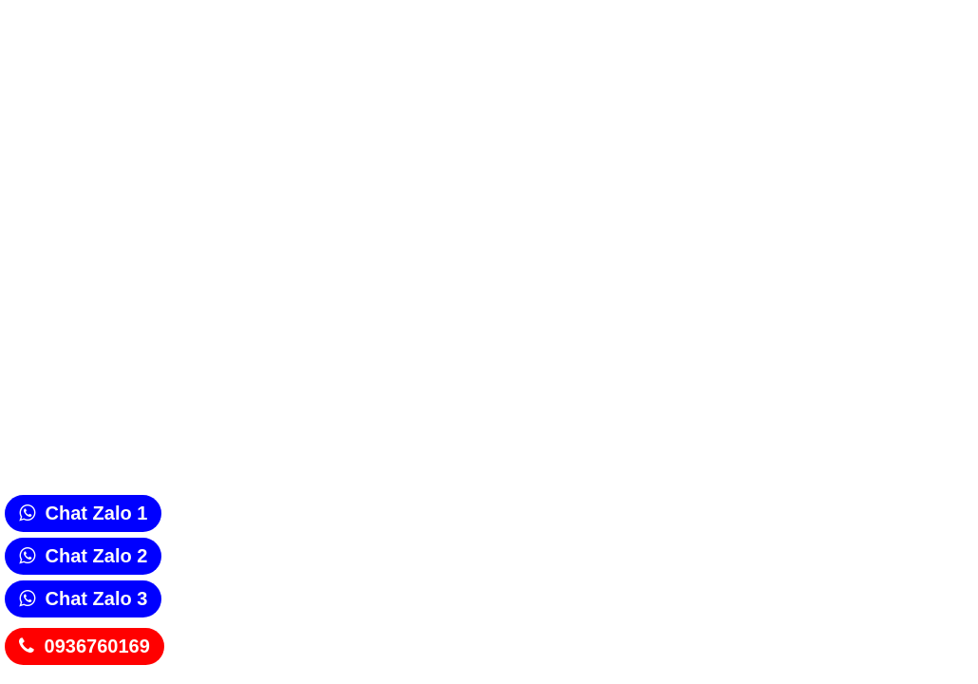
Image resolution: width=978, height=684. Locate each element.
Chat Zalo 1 (97, 513)
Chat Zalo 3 (97, 598)
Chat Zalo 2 (97, 555)
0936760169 (97, 646)
